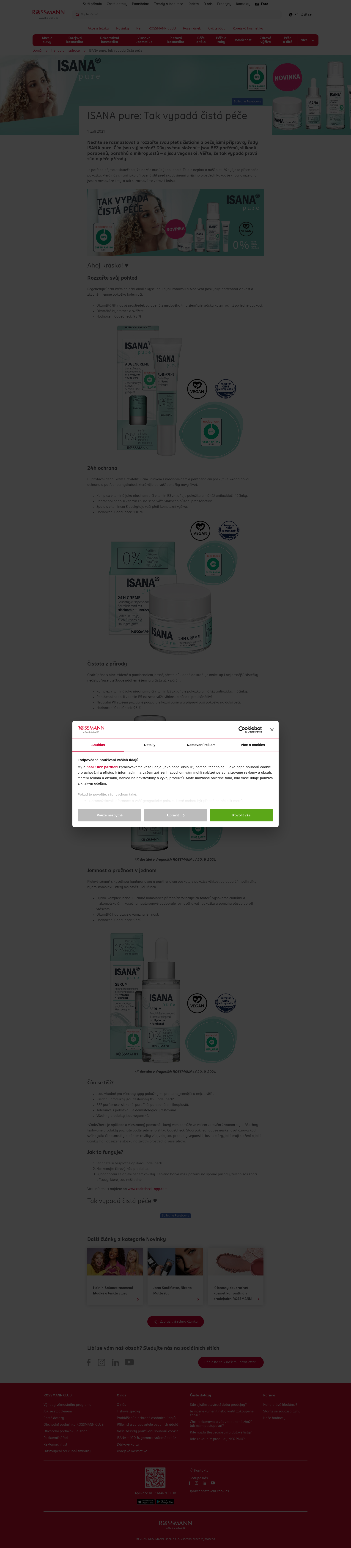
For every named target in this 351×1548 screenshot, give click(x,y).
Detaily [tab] (150, 745)
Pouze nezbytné (110, 815)
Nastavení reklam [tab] (201, 745)
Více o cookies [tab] (253, 745)
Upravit (175, 815)
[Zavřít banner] (272, 729)
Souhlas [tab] (98, 745)
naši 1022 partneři (102, 767)
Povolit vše (241, 815)
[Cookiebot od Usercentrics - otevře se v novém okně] (242, 729)
